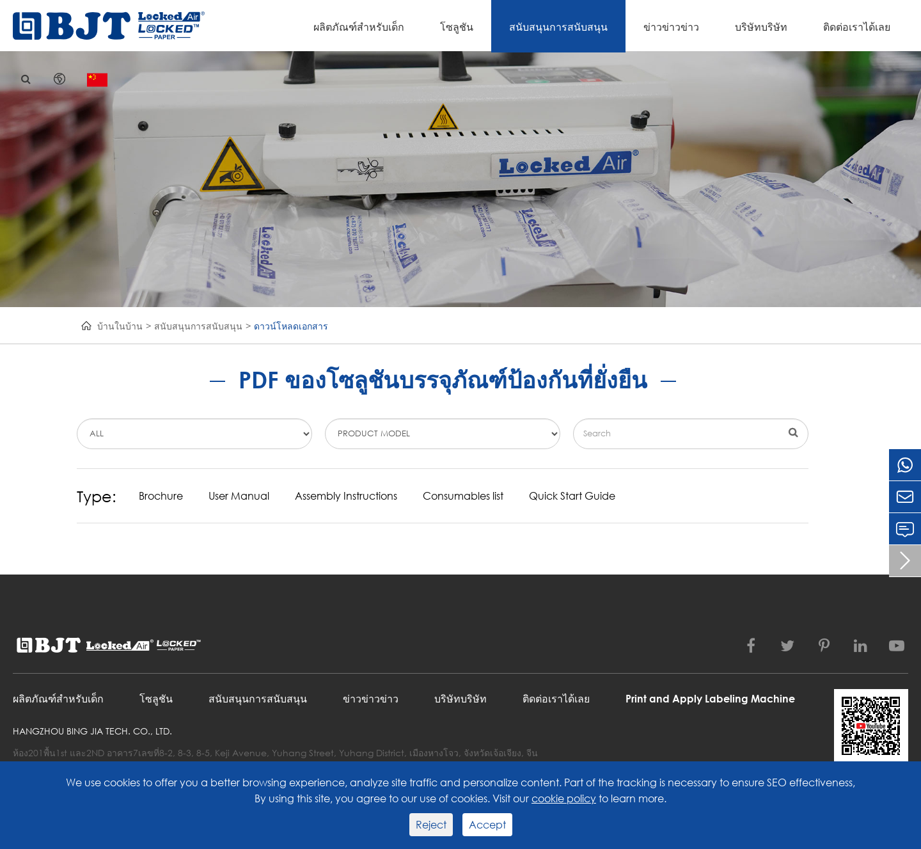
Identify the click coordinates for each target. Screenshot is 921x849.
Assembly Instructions (346, 495)
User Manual (239, 495)
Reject (431, 824)
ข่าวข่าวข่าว (671, 26)
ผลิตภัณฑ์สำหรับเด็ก (358, 26)
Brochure (161, 495)
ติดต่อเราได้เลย (856, 26)
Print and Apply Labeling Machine (710, 698)
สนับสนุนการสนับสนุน (558, 26)
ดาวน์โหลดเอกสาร (291, 326)
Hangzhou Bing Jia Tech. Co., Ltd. (92, 731)
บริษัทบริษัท (761, 26)
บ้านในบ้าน (120, 326)
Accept (487, 824)
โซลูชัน (456, 26)
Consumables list (463, 495)
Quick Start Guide (572, 495)
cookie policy (563, 798)
